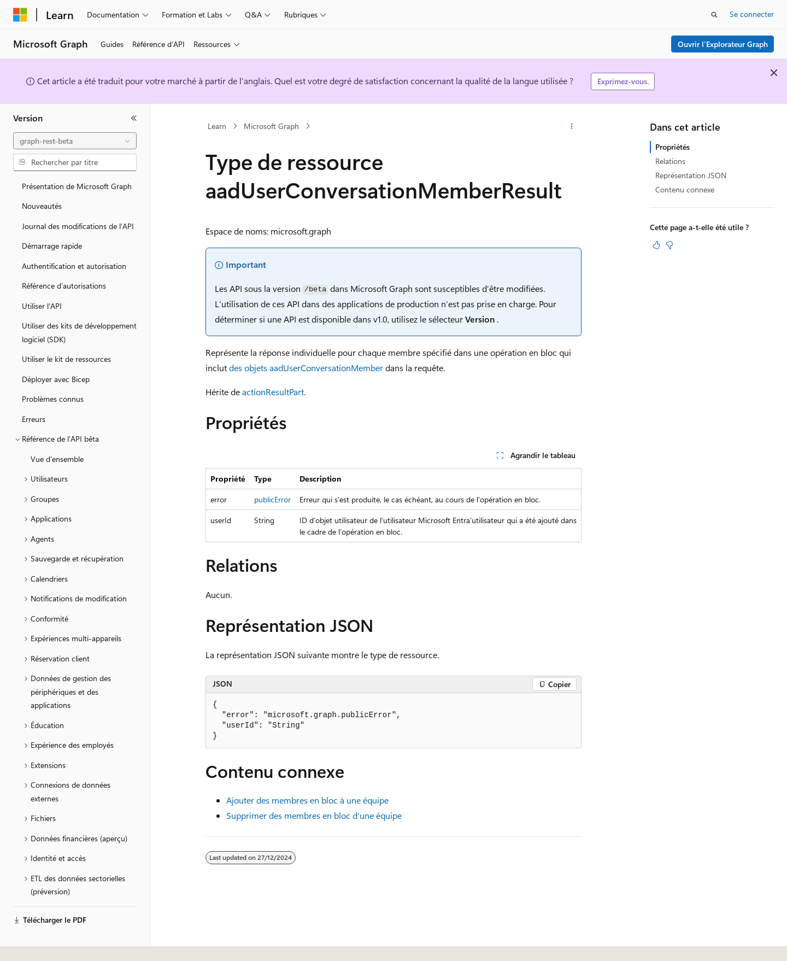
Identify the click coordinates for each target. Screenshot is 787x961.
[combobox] (75, 141)
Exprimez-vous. (623, 81)
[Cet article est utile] (656, 244)
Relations (670, 161)
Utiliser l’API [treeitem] (42, 306)
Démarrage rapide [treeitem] (52, 246)
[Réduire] (133, 118)
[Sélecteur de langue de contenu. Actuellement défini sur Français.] (38, 943)
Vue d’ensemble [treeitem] (57, 459)
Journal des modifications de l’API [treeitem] (78, 226)
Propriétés (672, 147)
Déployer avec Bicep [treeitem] (56, 379)
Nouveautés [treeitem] (42, 206)
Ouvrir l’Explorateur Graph (723, 44)
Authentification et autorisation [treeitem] (74, 266)
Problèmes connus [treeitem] (53, 399)
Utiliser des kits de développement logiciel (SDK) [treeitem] (79, 332)
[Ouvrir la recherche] (714, 15)
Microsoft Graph (271, 126)
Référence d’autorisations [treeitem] (64, 285)
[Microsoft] (20, 15)
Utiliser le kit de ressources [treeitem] (66, 359)
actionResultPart (273, 391)
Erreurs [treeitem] (33, 419)
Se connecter (752, 14)
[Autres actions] (572, 126)
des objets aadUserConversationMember (306, 367)
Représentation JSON (690, 175)
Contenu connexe (684, 189)
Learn (217, 126)
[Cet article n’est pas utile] (669, 244)
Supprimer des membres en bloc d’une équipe (314, 815)
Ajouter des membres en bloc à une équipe (307, 800)
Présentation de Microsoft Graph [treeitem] (77, 186)
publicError (272, 499)
